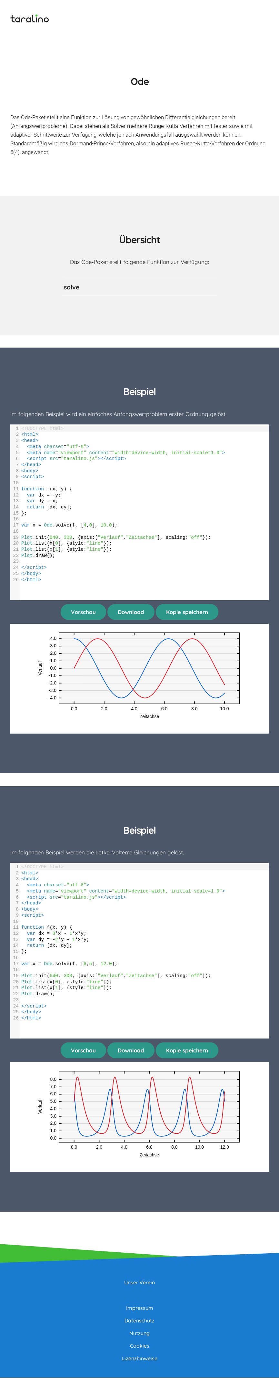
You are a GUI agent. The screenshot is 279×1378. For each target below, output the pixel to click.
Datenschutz (139, 1321)
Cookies (139, 1346)
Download (131, 612)
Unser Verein (139, 1282)
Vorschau (83, 612)
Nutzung (139, 1333)
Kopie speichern (187, 612)
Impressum (139, 1308)
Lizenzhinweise (139, 1358)
